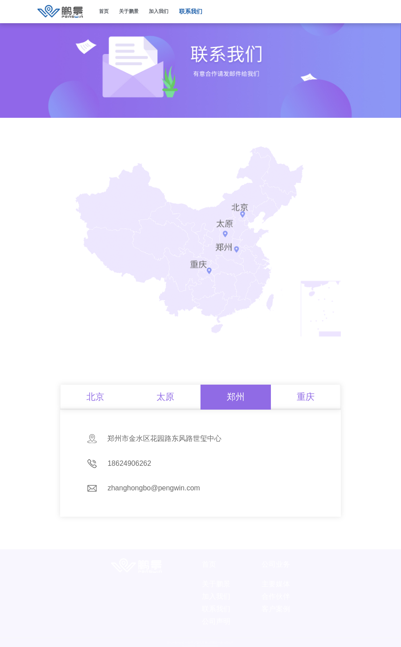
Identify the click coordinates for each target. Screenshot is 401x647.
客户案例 (276, 604)
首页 (104, 11)
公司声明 (216, 617)
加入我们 (158, 11)
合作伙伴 (276, 592)
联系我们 (190, 11)
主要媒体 (276, 579)
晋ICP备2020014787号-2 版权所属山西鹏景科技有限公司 (200, 638)
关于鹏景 (216, 579)
